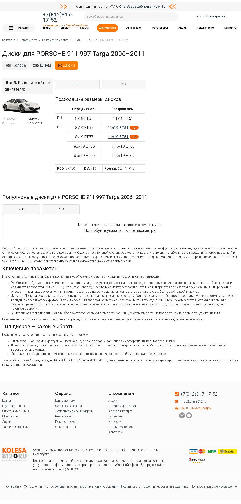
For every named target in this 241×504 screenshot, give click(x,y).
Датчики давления (15, 427)
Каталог (19, 28)
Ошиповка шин (66, 427)
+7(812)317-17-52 (58, 17)
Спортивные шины (15, 411)
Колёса (19, 65)
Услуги (84, 27)
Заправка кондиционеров (74, 411)
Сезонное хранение (69, 406)
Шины (47, 27)
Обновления (33, 486)
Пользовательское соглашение (214, 486)
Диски (65, 27)
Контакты (230, 27)
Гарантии (115, 416)
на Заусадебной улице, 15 (143, 6)
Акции (182, 27)
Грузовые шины (13, 406)
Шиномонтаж (107, 27)
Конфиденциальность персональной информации (81, 486)
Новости (114, 421)
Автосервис (134, 27)
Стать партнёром (120, 427)
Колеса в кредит (120, 411)
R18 (21, 209)
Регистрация (215, 16)
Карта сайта (12, 486)
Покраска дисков (67, 421)
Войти (200, 16)
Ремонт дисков (66, 416)
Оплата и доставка (122, 406)
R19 (61, 209)
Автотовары (160, 27)
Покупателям (205, 27)
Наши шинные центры (195, 408)
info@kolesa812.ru (193, 401)
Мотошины (10, 416)
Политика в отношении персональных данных (154, 486)
